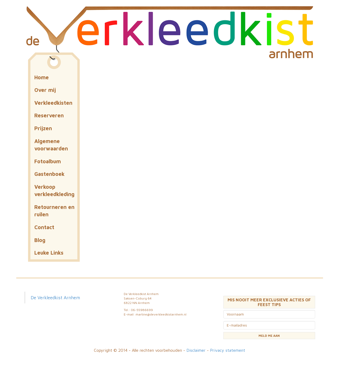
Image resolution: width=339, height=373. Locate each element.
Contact (44, 227)
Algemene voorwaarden (51, 145)
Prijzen (43, 128)
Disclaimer (196, 350)
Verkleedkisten (53, 103)
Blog (39, 240)
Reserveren (49, 115)
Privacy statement (227, 350)
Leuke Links (48, 253)
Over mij (45, 90)
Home (41, 77)
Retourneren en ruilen (54, 211)
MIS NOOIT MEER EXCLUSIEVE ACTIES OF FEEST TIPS (269, 302)
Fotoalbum (47, 161)
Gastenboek (49, 174)
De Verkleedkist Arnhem (55, 297)
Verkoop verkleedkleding (54, 190)
